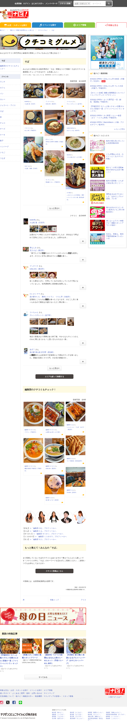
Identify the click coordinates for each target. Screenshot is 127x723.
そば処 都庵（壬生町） (31, 168)
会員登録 (18, 3)
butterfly (27, 101)
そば (1, 111)
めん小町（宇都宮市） (31, 130)
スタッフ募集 (68, 696)
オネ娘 (68, 192)
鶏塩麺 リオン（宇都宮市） (53, 182)
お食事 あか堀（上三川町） (53, 432)
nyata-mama (70, 128)
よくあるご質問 (18, 693)
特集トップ (54, 600)
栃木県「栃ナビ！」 (58, 712)
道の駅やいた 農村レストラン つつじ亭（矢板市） (50, 297)
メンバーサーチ (51, 3)
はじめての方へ (38, 3)
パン (1, 94)
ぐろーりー (28, 128)
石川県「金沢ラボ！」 (59, 718)
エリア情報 (79, 25)
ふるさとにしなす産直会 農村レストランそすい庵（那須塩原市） (75, 197)
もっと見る (119, 129)
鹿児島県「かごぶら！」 (77, 718)
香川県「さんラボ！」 (77, 716)
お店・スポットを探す (15, 25)
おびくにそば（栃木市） (73, 130)
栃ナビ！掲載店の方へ (24, 696)
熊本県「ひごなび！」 (77, 712)
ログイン (26, 3)
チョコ (2, 123)
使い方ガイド (5, 693)
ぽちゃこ (48, 139)
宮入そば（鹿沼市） (37, 250)
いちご (2, 152)
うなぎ (2, 158)
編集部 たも (70, 424)
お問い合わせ (37, 693)
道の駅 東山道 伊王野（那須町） (42, 352)
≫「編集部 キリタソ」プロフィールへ (48, 534)
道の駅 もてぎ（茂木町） (53, 500)
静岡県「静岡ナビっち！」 (96, 712)
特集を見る (111, 25)
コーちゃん (70, 101)
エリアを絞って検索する (54, 377)
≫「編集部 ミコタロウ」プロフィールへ (51, 536)
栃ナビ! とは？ (115, 697)
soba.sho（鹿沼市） (51, 104)
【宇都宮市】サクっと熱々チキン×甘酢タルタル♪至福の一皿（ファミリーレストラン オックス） (9, 660)
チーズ (2, 129)
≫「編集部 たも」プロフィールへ (43, 531)
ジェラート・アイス (8, 105)
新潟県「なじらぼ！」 (77, 714)
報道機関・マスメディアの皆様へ (48, 696)
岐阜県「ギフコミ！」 (95, 714)
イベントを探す (47, 25)
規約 (28, 693)
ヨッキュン (49, 179)
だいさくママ (35, 294)
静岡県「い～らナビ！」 (113, 716)
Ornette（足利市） (72, 492)
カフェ (2, 88)
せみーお (27, 166)
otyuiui (68, 154)
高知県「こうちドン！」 (113, 718)
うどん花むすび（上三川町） (75, 157)
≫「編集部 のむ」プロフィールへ (43, 528)
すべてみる (43, 677)
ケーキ (2, 135)
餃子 (1, 141)
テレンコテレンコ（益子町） (75, 104)
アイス (83, 600)
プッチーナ (49, 101)
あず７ (32, 349)
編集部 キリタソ (29, 429)
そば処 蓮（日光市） (30, 104)
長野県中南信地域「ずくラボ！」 (116, 714)
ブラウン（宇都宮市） (31, 432)
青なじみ (33, 248)
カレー (2, 99)
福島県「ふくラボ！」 (59, 714)
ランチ (2, 82)
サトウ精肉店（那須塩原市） (75, 461)
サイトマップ (49, 693)
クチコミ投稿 (65, 3)
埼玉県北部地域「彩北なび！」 (95, 719)
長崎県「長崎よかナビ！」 (114, 712)
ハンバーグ (4, 147)
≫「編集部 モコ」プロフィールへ (43, 539)
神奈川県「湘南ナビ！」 (95, 716)
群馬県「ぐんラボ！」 (59, 716)
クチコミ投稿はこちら (54, 571)
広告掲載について (7, 696)
